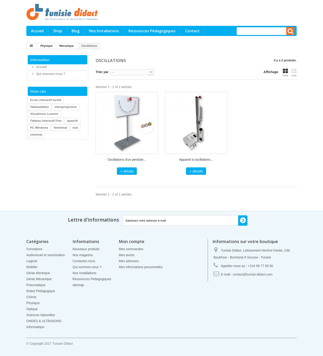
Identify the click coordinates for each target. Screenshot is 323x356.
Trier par (102, 72)
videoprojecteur (65, 107)
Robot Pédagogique (40, 291)
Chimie (31, 297)
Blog (75, 30)
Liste (294, 72)
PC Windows (39, 127)
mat (75, 127)
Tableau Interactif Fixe (45, 120)
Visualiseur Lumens (44, 114)
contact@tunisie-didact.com (252, 274)
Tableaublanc (39, 107)
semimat (36, 134)
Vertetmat (60, 127)
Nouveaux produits (86, 249)
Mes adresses (129, 261)
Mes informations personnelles (141, 267)
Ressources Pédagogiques (152, 30)
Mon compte (131, 241)
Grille (285, 72)
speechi (72, 120)
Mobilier (32, 267)
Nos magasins (83, 255)
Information (39, 59)
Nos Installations (104, 30)
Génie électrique (38, 273)
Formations (34, 249)
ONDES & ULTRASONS (43, 321)
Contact (192, 30)
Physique (33, 303)
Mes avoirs (126, 255)
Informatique (35, 327)
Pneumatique (36, 285)
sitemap (78, 285)
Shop (57, 30)
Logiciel (31, 261)
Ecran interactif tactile (45, 100)
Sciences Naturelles (40, 315)
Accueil (37, 30)
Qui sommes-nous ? (50, 74)
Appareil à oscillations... (196, 159)
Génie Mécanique (39, 279)
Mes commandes (131, 249)
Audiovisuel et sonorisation (45, 255)
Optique (32, 309)
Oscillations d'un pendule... (127, 159)
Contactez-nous (84, 261)
